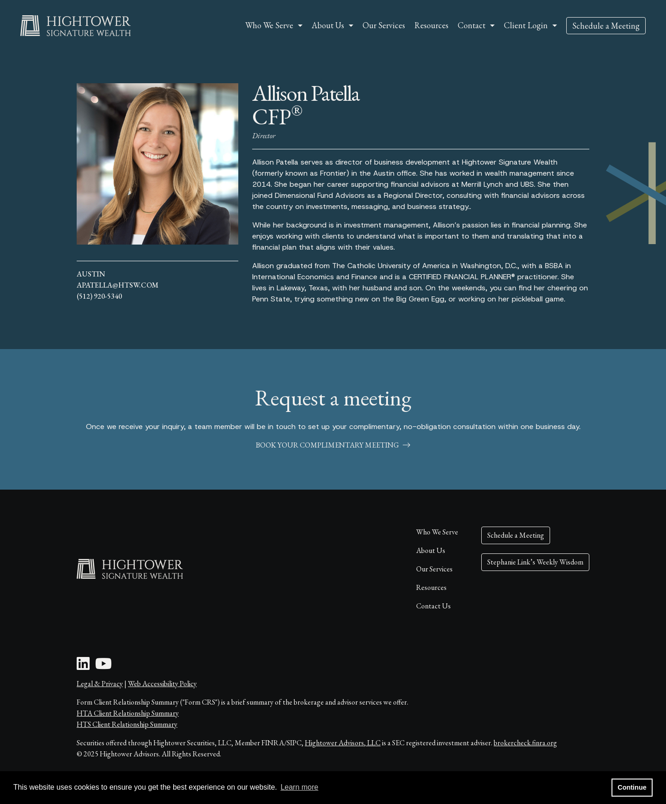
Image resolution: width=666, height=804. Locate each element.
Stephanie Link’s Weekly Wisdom (535, 562)
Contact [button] (471, 25)
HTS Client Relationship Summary (127, 724)
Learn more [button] (299, 787)
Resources (431, 25)
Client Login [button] (526, 25)
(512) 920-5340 (99, 296)
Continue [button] (632, 787)
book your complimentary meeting (333, 445)
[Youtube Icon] (103, 666)
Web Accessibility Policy (162, 683)
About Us (430, 550)
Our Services (384, 25)
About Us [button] (328, 25)
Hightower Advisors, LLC (343, 743)
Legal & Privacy (100, 683)
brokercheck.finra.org (525, 743)
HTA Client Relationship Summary (128, 713)
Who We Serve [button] (269, 25)
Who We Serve (437, 532)
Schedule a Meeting (606, 25)
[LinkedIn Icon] (83, 666)
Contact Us (433, 606)
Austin (91, 274)
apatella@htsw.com (117, 285)
